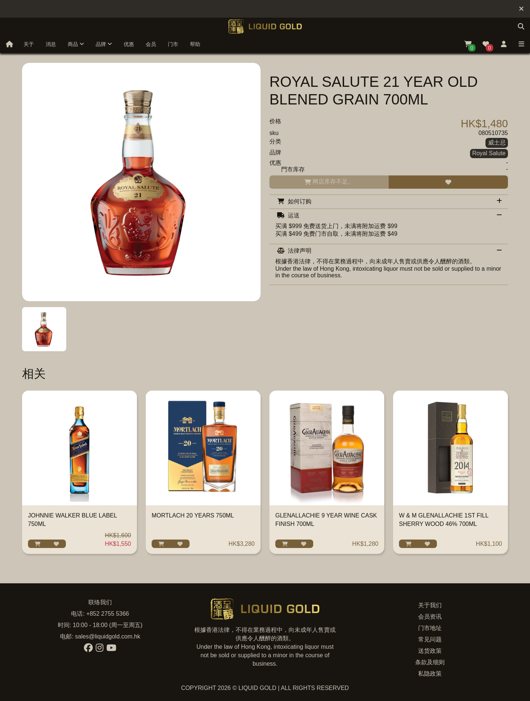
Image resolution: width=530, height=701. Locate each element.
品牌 (104, 44)
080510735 (493, 133)
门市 (173, 44)
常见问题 (430, 639)
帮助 (195, 44)
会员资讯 (430, 616)
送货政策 (430, 651)
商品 (76, 44)
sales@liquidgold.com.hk (107, 636)
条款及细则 (430, 662)
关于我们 (430, 605)
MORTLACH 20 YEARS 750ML (193, 515)
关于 (29, 44)
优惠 (129, 44)
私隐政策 (430, 673)
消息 (51, 44)
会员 (151, 44)
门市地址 (430, 628)
